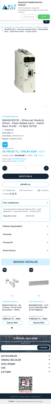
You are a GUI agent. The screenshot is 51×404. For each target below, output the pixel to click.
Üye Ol (48, 15)
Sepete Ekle (25, 176)
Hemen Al (25, 184)
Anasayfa (6, 27)
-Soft (11, 401)
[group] (25, 71)
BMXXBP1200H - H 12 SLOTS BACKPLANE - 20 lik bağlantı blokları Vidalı (39, 307)
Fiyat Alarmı (26, 190)
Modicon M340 (42, 27)
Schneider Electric (10, 116)
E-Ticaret (17, 401)
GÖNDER (43, 348)
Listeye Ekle (9, 190)
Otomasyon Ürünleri (23, 27)
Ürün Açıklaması (11, 203)
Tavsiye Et (43, 190)
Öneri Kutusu (9, 250)
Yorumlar (7, 234)
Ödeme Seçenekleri (12, 226)
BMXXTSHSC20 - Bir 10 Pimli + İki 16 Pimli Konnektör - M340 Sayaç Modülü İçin (12, 307)
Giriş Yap (46, 14)
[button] (25, 109)
